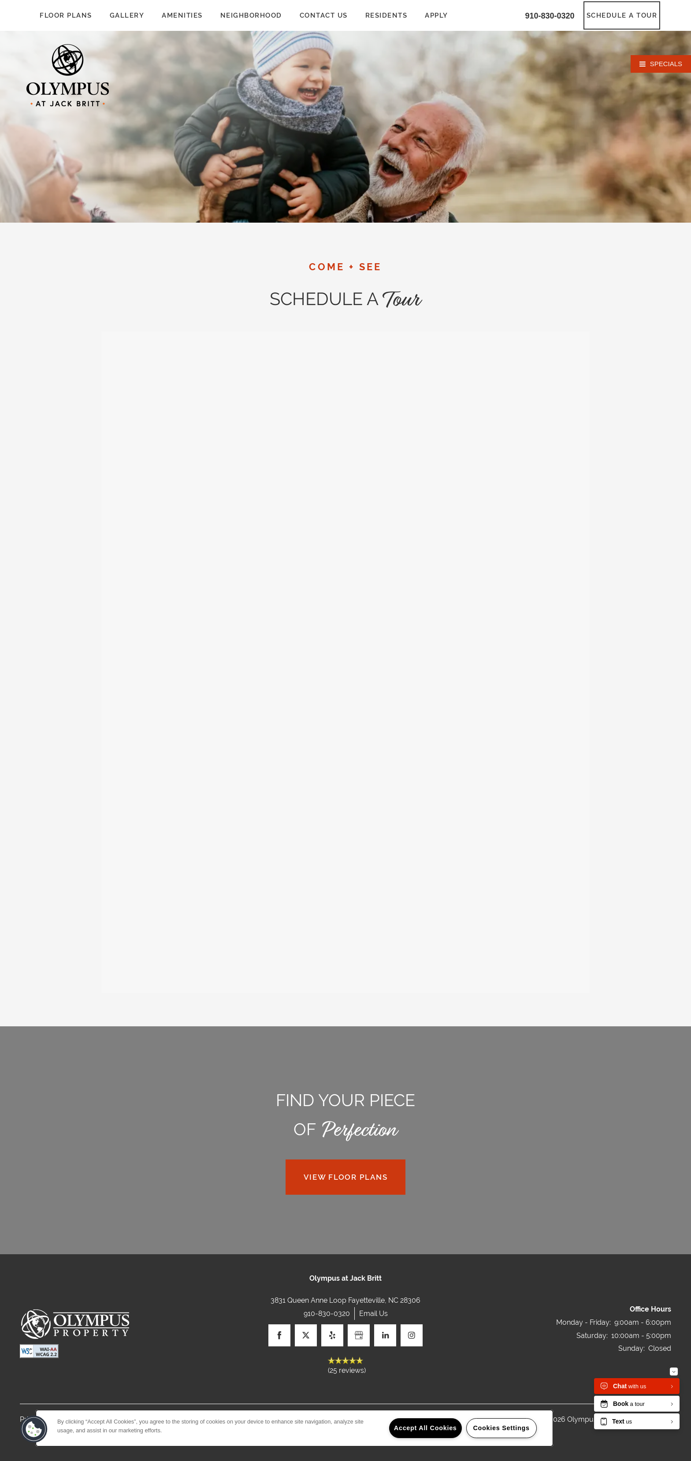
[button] (622, 15)
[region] (294, 1428)
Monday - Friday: (583, 1322)
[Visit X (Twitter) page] (306, 1335)
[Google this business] (359, 1335)
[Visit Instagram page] (412, 1335)
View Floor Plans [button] (346, 1177)
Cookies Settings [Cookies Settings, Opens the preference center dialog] (501, 1427)
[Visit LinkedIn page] (385, 1335)
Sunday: (631, 1348)
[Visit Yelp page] (332, 1335)
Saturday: (592, 1335)
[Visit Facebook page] (279, 1335)
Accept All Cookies (425, 1427)
